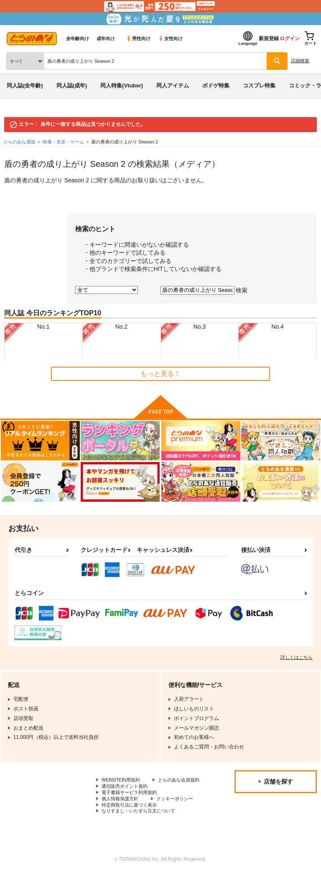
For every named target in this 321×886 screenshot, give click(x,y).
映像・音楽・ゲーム (63, 141)
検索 (241, 289)
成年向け (106, 38)
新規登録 (269, 38)
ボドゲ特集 (215, 85)
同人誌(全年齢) (25, 85)
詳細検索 (300, 60)
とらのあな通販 (19, 141)
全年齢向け (77, 38)
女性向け (170, 38)
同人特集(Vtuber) (121, 85)
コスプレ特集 (259, 85)
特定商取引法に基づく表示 (132, 815)
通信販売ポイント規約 (127, 794)
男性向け (138, 38)
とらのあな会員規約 (124, 787)
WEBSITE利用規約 (123, 780)
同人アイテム (172, 85)
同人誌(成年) (71, 85)
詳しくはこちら (296, 657)
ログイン (290, 38)
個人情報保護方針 (122, 808)
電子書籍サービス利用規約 (132, 801)
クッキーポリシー (180, 808)
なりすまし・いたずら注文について (142, 822)
